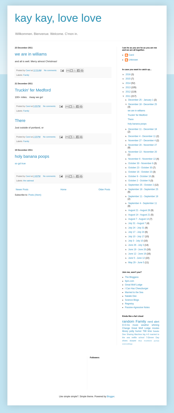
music (135, 325)
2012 (128, 91)
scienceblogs (127, 344)
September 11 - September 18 (143, 196)
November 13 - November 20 (142, 152)
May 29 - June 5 (136, 262)
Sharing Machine (134, 334)
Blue (140, 341)
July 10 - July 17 (136, 236)
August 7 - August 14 (139, 219)
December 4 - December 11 (142, 136)
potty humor (135, 331)
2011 (128, 96)
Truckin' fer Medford (33, 90)
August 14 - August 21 (139, 214)
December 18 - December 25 (142, 104)
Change (126, 328)
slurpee (133, 340)
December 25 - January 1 (141, 100)
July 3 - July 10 (136, 240)
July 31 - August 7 (137, 223)
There (20, 120)
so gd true (20, 163)
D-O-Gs (126, 325)
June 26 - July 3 (136, 245)
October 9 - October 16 (140, 176)
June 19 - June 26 (137, 249)
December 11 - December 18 (142, 129)
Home (63, 189)
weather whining (150, 325)
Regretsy (129, 303)
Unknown (133, 59)
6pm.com (129, 281)
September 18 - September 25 (143, 189)
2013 (128, 87)
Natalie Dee (131, 296)
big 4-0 (146, 334)
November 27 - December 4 (142, 140)
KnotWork (148, 341)
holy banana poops (32, 156)
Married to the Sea (134, 292)
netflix (134, 337)
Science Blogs (132, 300)
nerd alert (153, 321)
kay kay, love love (58, 18)
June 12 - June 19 (137, 253)
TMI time (147, 331)
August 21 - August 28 (139, 210)
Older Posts (104, 189)
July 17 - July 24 (136, 232)
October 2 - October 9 (139, 180)
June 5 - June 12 (136, 258)
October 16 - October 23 (140, 172)
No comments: (51, 70)
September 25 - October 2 (141, 185)
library (125, 331)
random (128, 321)
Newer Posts (22, 189)
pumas (156, 341)
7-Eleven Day (152, 337)
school (141, 337)
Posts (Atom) (34, 195)
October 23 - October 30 (140, 167)
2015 (128, 78)
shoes (125, 340)
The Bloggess (131, 277)
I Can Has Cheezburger (136, 288)
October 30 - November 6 (141, 163)
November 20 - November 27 (142, 145)
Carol (131, 55)
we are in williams (31, 54)
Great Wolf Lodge (133, 284)
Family (26, 75)
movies (155, 328)
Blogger (110, 396)
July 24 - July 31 (136, 227)
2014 (128, 83)
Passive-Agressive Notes (137, 307)
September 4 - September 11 (142, 203)
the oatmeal (28, 180)
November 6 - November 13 (142, 159)
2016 (128, 74)
